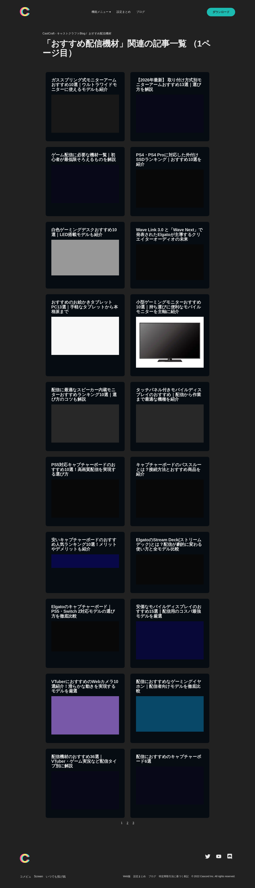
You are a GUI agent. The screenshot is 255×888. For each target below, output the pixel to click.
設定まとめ (124, 11)
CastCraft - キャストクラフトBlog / (64, 33)
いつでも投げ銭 (56, 876)
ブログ (140, 11)
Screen (38, 876)
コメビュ (25, 876)
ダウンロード (221, 11)
